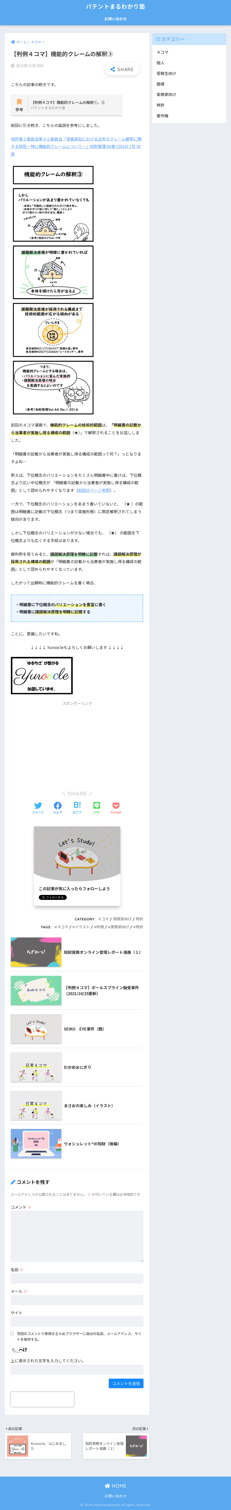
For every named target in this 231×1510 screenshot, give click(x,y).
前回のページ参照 (94, 490)
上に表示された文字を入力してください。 (48, 1361)
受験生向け (166, 73)
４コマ (103, 919)
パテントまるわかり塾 (115, 6)
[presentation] (42, 1399)
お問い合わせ (115, 18)
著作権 (162, 116)
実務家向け (122, 919)
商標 (160, 84)
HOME (116, 1486)
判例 (100, 927)
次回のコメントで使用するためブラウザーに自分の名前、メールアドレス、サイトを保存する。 (79, 1336)
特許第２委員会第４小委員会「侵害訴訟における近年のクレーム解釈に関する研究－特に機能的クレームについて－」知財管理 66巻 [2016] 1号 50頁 (76, 146)
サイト (17, 1313)
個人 (160, 63)
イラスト (82, 927)
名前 (17, 1269)
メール (19, 1291)
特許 (139, 919)
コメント (21, 1207)
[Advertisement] (77, 743)
